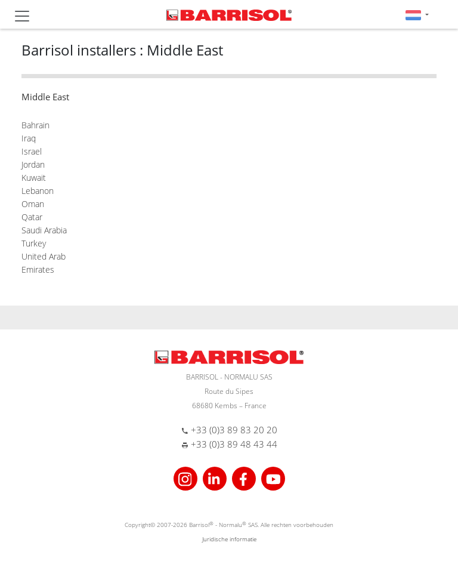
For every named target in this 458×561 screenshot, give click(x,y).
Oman (32, 203)
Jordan (33, 164)
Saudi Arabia (44, 230)
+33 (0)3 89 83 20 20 (234, 430)
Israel (31, 151)
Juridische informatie (229, 539)
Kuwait (33, 177)
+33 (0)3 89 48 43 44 (234, 444)
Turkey (33, 243)
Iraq (28, 138)
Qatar (31, 217)
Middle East (45, 97)
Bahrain (35, 125)
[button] (417, 14)
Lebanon (37, 190)
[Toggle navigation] (22, 16)
